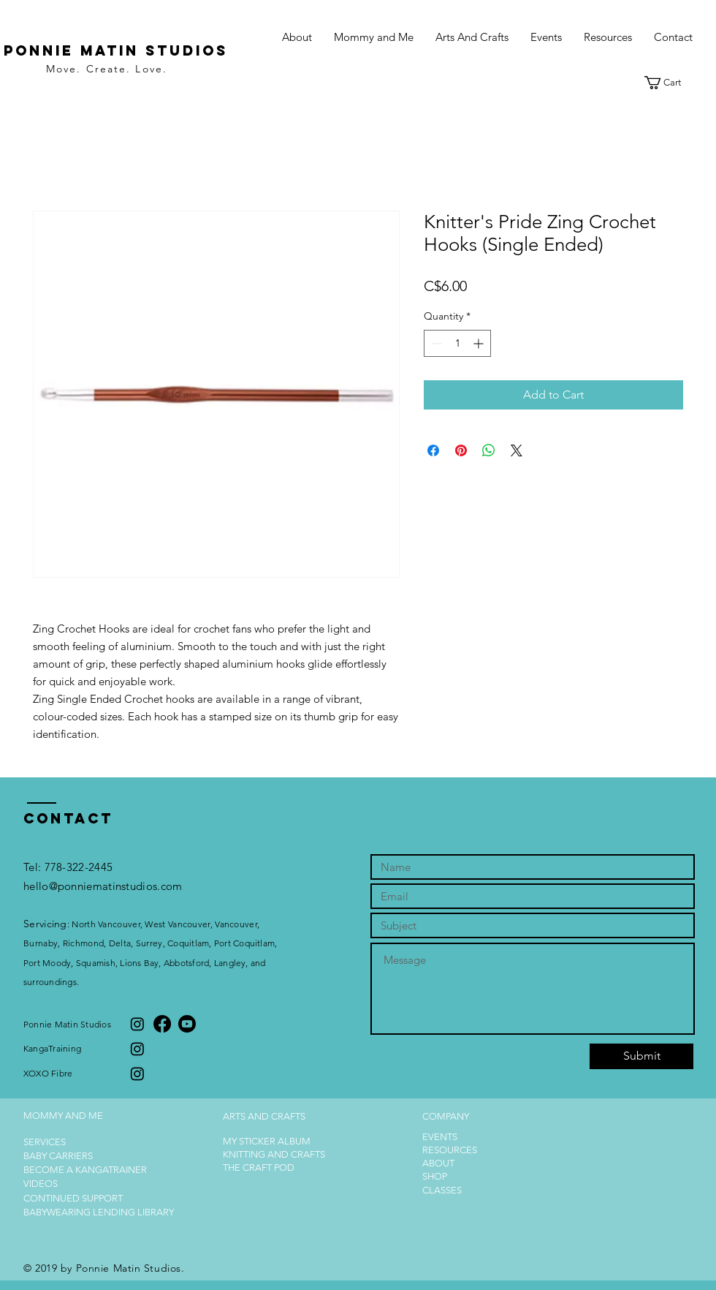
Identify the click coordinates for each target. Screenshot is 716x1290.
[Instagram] (137, 1024)
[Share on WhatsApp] (489, 450)
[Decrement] (435, 343)
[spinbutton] (457, 343)
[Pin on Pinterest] (461, 450)
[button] (373, 37)
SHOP (434, 1176)
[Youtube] (187, 1024)
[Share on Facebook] (433, 450)
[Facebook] (162, 1024)
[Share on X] (516, 450)
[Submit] (641, 1056)
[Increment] (480, 343)
